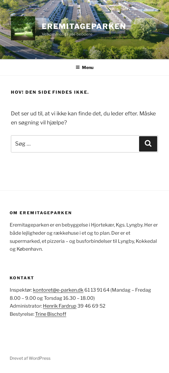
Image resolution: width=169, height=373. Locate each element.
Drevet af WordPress (30, 358)
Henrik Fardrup (59, 306)
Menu (84, 67)
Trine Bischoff (50, 314)
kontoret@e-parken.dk (58, 290)
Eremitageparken (84, 26)
